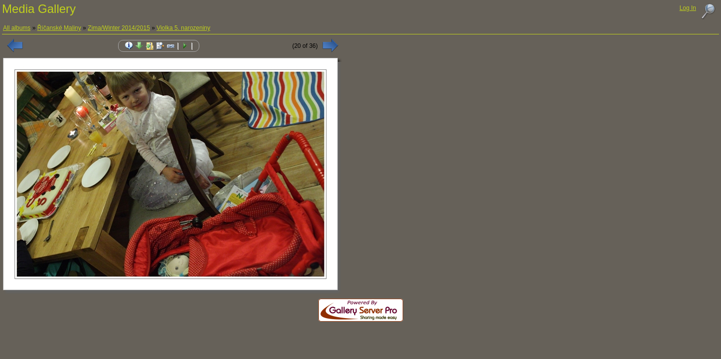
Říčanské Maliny (59, 27)
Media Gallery (39, 8)
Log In (688, 7)
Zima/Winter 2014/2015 (119, 27)
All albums (16, 27)
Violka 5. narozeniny (183, 27)
